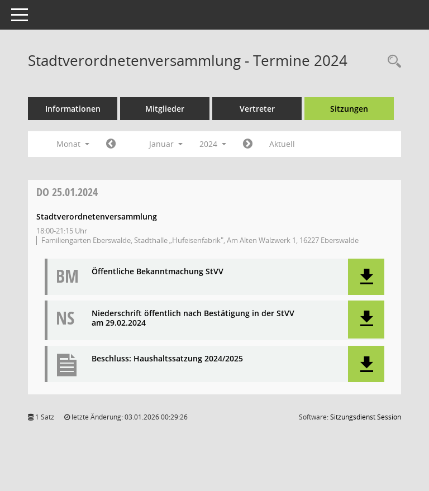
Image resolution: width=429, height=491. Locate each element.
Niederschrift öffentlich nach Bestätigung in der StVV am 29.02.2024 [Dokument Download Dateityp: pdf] (193, 318)
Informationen (73, 108)
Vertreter (257, 108)
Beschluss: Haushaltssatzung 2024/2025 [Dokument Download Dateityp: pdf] (167, 359)
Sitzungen (349, 108)
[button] (366, 277)
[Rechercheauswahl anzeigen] (391, 62)
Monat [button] (72, 144)
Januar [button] (166, 144)
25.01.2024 (67, 191)
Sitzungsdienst (365, 417)
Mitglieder (164, 108)
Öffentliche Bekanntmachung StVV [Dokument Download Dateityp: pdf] (157, 272)
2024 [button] (212, 144)
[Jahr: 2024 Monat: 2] (248, 144)
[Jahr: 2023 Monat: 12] (111, 144)
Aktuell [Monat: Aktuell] (282, 144)
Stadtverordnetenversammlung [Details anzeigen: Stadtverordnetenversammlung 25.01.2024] (96, 216)
